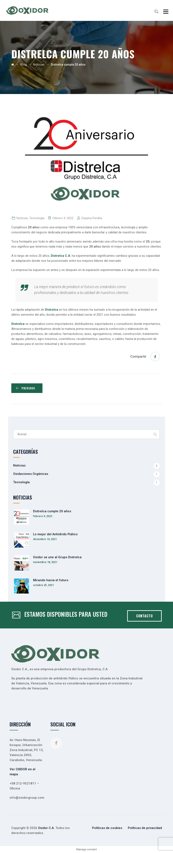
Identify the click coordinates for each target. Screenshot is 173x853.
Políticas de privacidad (145, 828)
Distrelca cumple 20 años (52, 511)
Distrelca (18, 324)
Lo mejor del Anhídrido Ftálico (55, 534)
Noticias (22, 218)
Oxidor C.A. (46, 828)
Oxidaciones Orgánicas (30, 474)
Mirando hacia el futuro (50, 580)
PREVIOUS (25, 388)
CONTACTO (144, 615)
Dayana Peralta (92, 218)
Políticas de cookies (107, 828)
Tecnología (36, 218)
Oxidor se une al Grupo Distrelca (57, 557)
